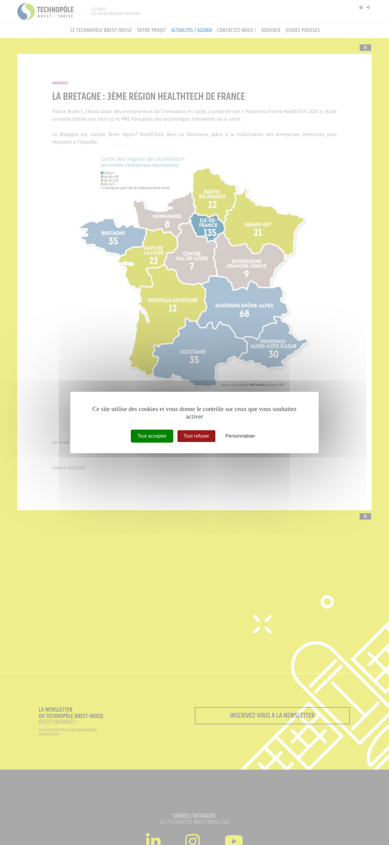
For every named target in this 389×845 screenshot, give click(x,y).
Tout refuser (196, 436)
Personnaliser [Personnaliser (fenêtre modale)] (240, 436)
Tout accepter (152, 436)
